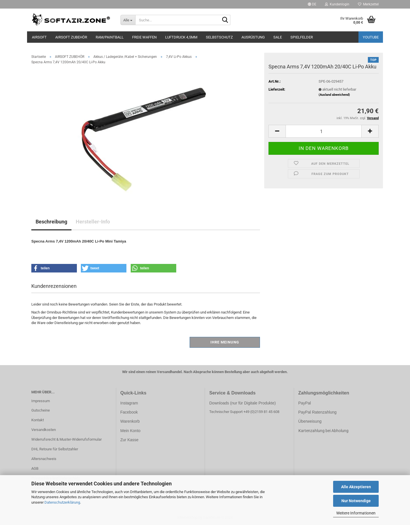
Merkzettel (368, 4)
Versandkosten (43, 430)
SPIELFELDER (301, 37)
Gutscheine (40, 410)
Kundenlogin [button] (337, 4)
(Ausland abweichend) (334, 95)
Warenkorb (130, 421)
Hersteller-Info (93, 222)
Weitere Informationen (356, 513)
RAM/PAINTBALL (110, 37)
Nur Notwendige (356, 500)
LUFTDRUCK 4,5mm (181, 37)
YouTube (371, 37)
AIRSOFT (39, 37)
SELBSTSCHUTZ (219, 37)
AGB (34, 468)
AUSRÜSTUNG (253, 37)
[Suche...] (128, 20)
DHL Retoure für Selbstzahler (54, 449)
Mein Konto (130, 430)
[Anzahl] (324, 131)
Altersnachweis (43, 459)
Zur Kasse (129, 440)
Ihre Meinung (224, 342)
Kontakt (37, 420)
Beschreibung (51, 222)
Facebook (129, 412)
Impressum (40, 401)
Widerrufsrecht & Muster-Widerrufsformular (66, 439)
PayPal (304, 403)
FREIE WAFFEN (144, 37)
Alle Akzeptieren (356, 487)
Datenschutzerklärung (62, 502)
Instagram (129, 403)
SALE (277, 37)
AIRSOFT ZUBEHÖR (71, 37)
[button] (312, 4)
